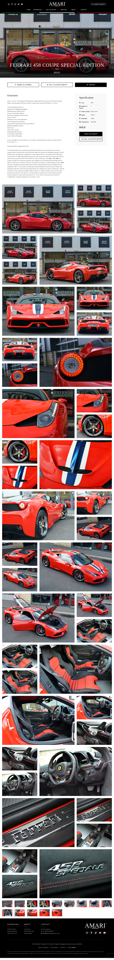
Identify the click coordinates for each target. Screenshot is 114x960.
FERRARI (91, 87)
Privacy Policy (54, 949)
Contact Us (63, 949)
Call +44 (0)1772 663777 (57, 87)
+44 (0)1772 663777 (98, 5)
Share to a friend (23, 87)
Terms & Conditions (43, 949)
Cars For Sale (11, 931)
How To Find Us (45, 931)
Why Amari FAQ (29, 933)
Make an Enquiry (91, 136)
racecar (74, 949)
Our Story (27, 931)
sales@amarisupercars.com (50, 935)
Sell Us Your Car (12, 935)
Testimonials (28, 935)
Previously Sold (12, 933)
